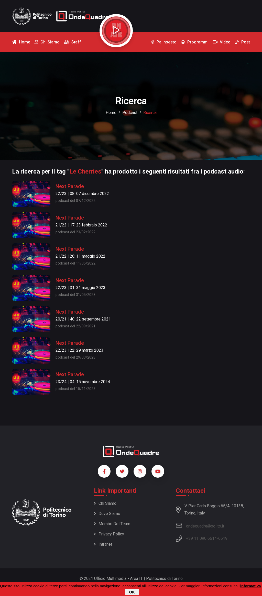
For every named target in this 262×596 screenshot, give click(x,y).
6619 (222, 538)
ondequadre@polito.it (200, 525)
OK (132, 592)
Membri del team (112, 523)
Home (111, 112)
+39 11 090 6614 (201, 538)
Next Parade (70, 186)
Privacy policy (109, 534)
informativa (250, 586)
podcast (129, 112)
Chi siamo (105, 503)
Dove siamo (107, 513)
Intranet (103, 544)
